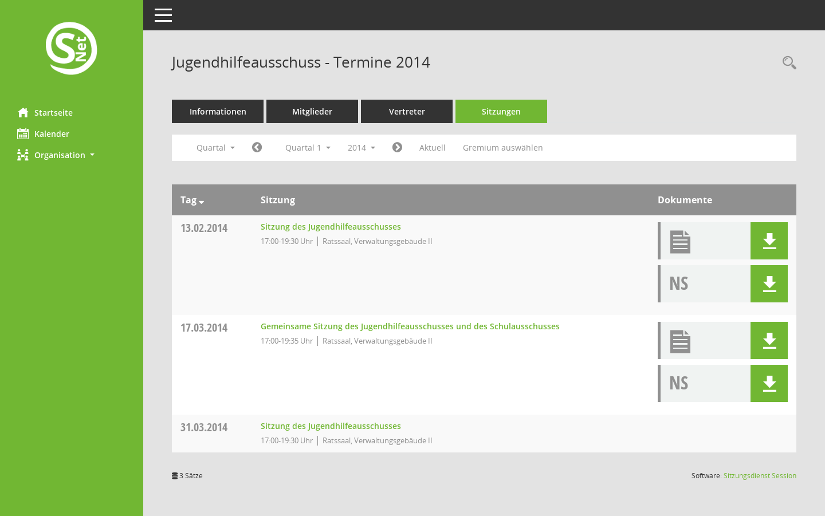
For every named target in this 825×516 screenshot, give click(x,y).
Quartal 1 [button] (308, 147)
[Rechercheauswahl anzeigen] (786, 63)
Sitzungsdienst (760, 475)
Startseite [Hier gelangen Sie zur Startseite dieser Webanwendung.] (45, 112)
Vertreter (407, 111)
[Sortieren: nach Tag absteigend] (201, 200)
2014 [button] (361, 147)
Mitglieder (312, 111)
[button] (71, 155)
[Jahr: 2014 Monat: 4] (397, 147)
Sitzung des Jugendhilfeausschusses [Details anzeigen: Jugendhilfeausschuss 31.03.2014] (331, 425)
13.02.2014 (203, 227)
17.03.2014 (203, 327)
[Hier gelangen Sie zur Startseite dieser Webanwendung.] (71, 49)
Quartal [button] (216, 147)
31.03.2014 (203, 427)
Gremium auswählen (503, 147)
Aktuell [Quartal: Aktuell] (432, 147)
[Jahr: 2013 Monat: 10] (256, 147)
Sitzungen (501, 111)
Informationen (218, 111)
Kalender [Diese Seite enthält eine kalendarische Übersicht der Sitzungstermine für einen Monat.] (43, 133)
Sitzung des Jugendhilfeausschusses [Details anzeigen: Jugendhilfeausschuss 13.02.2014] (331, 226)
